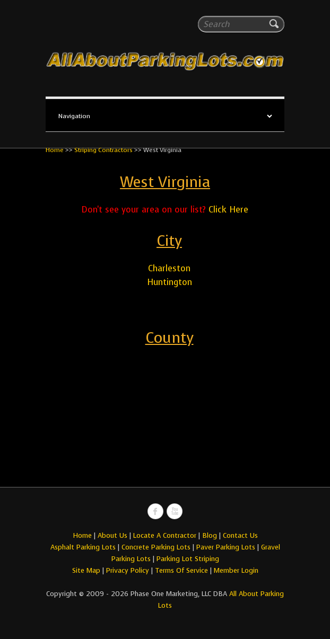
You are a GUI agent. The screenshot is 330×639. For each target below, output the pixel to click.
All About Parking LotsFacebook (155, 511)
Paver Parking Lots (225, 547)
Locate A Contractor (164, 535)
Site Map (86, 570)
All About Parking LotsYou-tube (175, 511)
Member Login (236, 570)
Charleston (169, 268)
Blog (209, 535)
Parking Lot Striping (188, 558)
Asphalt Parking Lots (83, 547)
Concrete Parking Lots (155, 547)
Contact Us (240, 535)
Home (55, 150)
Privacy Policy (127, 570)
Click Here (228, 209)
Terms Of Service (182, 570)
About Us (112, 535)
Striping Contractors (103, 150)
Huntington (169, 282)
